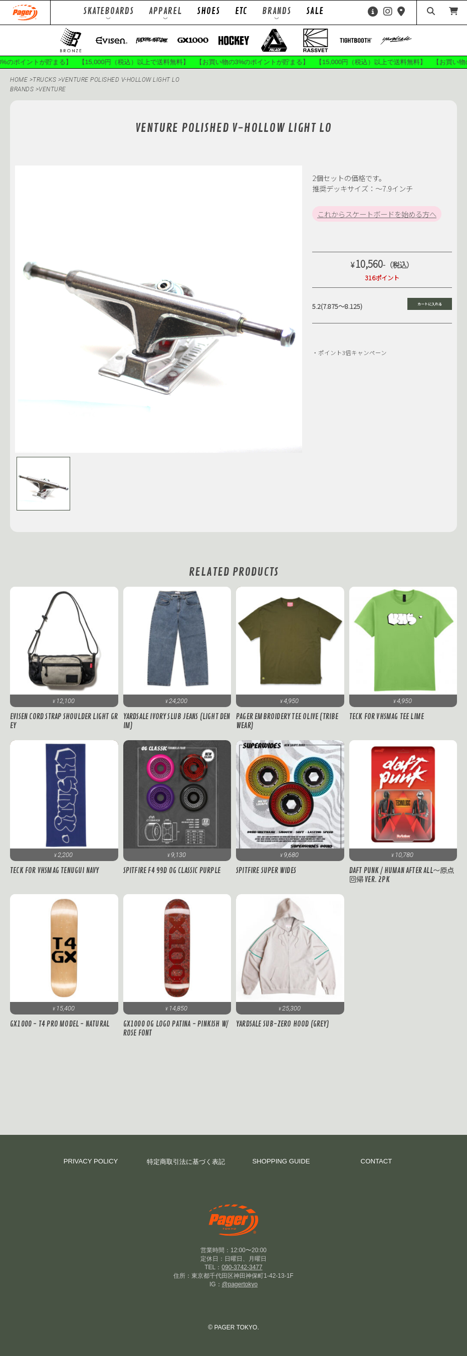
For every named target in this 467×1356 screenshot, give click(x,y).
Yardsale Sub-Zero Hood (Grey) (282, 1024)
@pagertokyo (240, 1284)
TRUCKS (45, 79)
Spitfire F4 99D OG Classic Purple (172, 870)
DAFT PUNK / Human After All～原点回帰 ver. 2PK (401, 875)
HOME (19, 79)
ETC (241, 11)
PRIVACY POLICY (91, 1161)
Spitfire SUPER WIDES (266, 870)
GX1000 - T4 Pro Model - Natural (59, 1024)
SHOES (208, 11)
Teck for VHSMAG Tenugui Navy (54, 870)
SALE (315, 11)
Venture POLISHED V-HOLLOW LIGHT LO (120, 79)
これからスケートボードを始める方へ (376, 214)
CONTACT (376, 1161)
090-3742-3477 (241, 1267)
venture (52, 89)
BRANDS (22, 89)
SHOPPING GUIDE (281, 1161)
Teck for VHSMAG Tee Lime (386, 716)
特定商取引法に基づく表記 (186, 1161)
